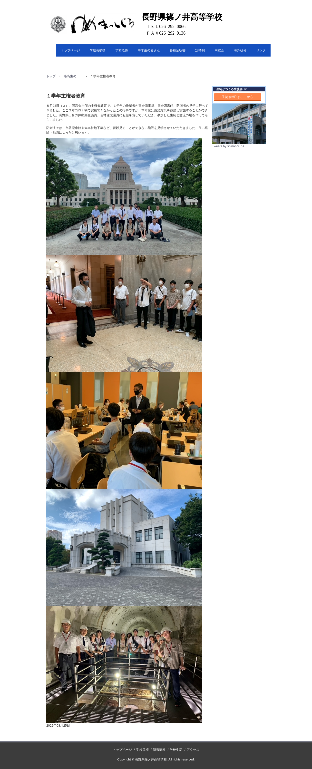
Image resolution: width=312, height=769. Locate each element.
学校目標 (142, 749)
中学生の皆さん (149, 50)
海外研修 (240, 50)
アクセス (193, 749)
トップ (51, 76)
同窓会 (219, 50)
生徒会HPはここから (238, 97)
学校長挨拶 (98, 50)
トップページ (70, 50)
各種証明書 (177, 50)
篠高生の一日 (73, 76)
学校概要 (121, 50)
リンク (261, 50)
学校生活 (176, 749)
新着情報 (159, 749)
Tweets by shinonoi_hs (228, 146)
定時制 (200, 50)
